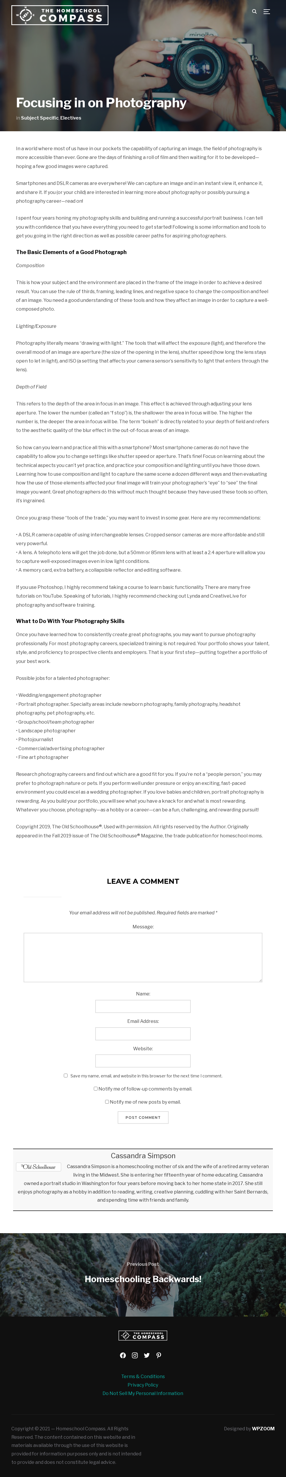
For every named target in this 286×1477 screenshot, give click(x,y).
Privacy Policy (143, 1385)
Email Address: (143, 1021)
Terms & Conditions (143, 1376)
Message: (143, 927)
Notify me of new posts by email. (145, 1102)
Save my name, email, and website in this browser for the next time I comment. (146, 1075)
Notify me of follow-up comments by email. (145, 1089)
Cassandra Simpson (143, 1156)
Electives (70, 118)
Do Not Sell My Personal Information (143, 1393)
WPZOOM (263, 1429)
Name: (143, 994)
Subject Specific (40, 118)
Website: (143, 1048)
